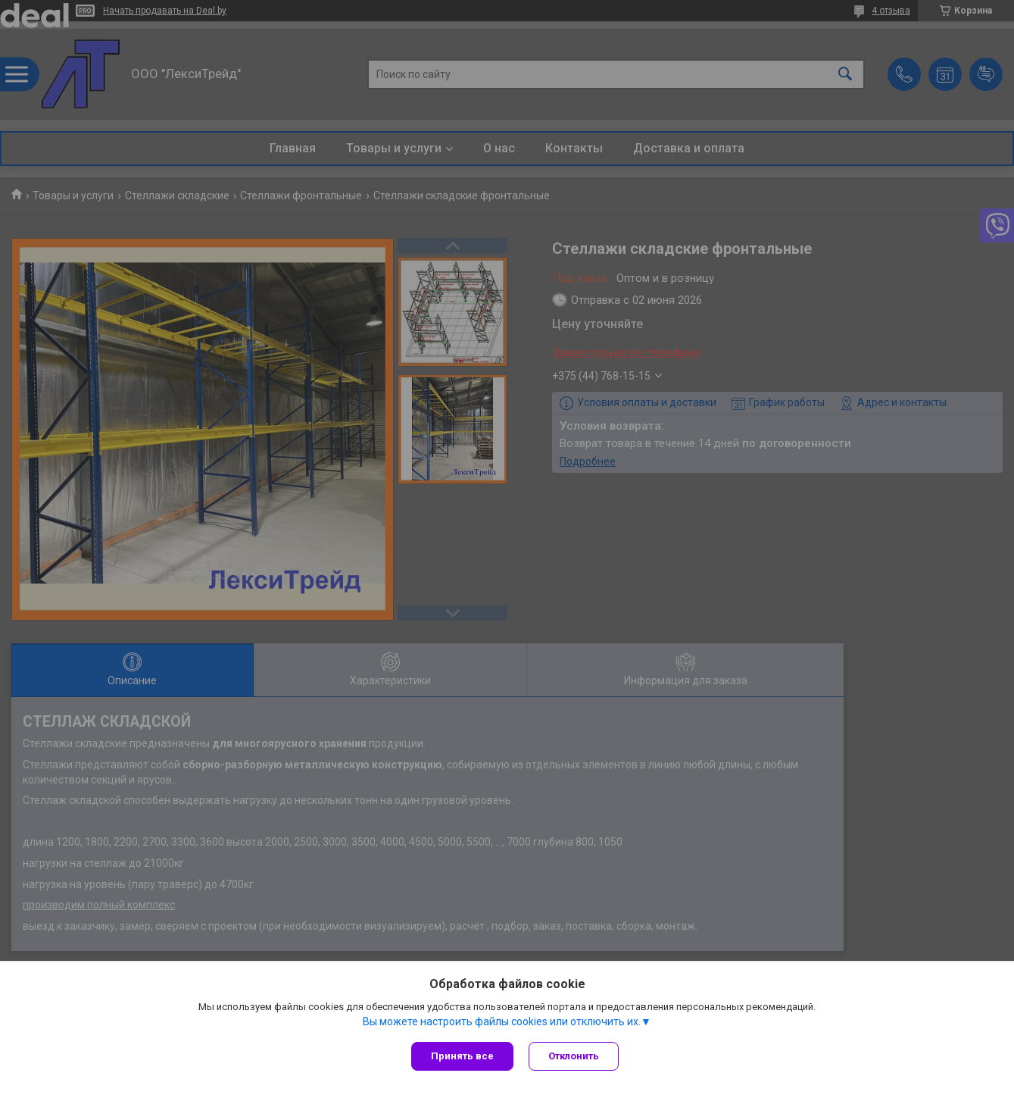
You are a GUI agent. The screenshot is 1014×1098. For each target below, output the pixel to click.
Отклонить (573, 1056)
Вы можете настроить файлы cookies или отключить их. (502, 1021)
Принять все (462, 1056)
